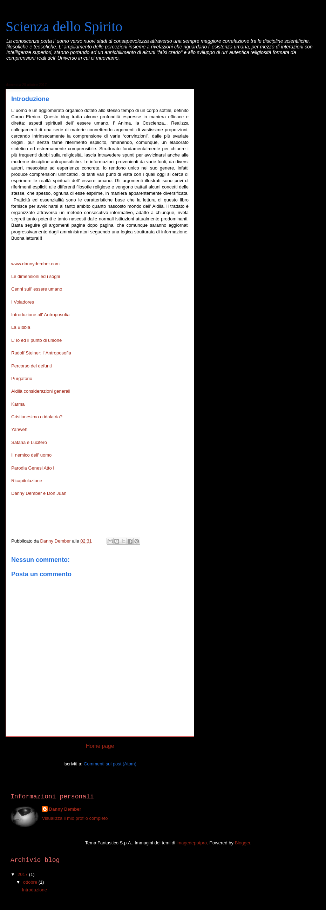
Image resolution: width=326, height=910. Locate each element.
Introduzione (34, 889)
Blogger (242, 842)
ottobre (31, 882)
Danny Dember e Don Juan (39, 493)
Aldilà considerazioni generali (40, 391)
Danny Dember (65, 809)
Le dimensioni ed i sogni (35, 276)
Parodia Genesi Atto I (32, 468)
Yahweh (19, 429)
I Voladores (22, 302)
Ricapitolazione (26, 480)
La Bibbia (20, 327)
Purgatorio (21, 378)
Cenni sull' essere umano (36, 289)
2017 (23, 874)
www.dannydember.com (35, 263)
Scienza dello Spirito (64, 26)
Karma (18, 404)
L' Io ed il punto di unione (36, 340)
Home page (100, 746)
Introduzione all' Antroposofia (40, 314)
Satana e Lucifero (29, 442)
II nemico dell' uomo (31, 455)
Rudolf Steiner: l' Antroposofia (41, 353)
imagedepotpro (191, 842)
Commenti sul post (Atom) (110, 763)
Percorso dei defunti (31, 365)
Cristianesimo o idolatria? (36, 416)
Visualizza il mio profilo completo (75, 818)
